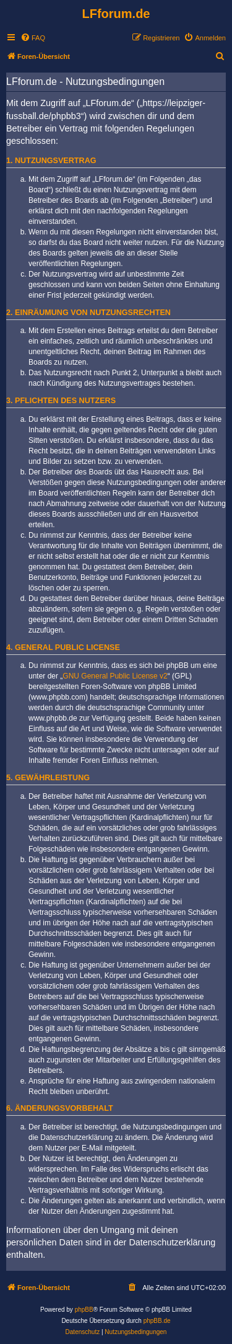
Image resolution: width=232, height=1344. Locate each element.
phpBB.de (157, 1320)
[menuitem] (32, 37)
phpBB (84, 1309)
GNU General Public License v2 (114, 676)
